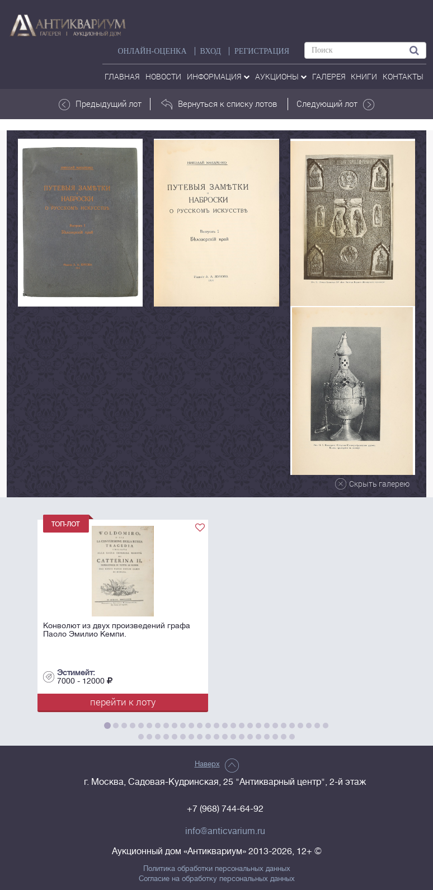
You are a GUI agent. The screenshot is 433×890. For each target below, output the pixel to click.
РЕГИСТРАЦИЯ (261, 51)
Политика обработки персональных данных (216, 869)
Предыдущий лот (100, 104)
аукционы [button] (281, 76)
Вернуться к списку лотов (219, 104)
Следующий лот (335, 104)
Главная (122, 76)
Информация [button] (218, 76)
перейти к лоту (123, 701)
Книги (364, 76)
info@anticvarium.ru (225, 831)
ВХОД (210, 51)
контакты (403, 76)
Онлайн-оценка (151, 51)
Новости (163, 76)
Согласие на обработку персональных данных (217, 879)
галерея (329, 76)
